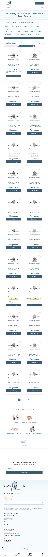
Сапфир (7, 29)
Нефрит (7, 26)
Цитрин (19, 31)
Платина (14, 29)
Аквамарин (30, 34)
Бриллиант (29, 29)
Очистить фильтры (26, 46)
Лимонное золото (16, 26)
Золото (32, 26)
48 (43, 43)
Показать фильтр (24, 38)
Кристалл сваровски (19, 34)
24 (41, 43)
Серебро (21, 29)
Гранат (12, 31)
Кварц (39, 31)
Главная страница (9, 21)
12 (39, 43)
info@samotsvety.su (10, 525)
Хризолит (32, 31)
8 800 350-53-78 (9, 529)
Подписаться (24, 472)
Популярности (23, 42)
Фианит (26, 31)
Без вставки (8, 34)
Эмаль (38, 26)
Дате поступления (10, 43)
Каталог (18, 21)
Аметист (37, 34)
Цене (16, 42)
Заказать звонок (9, 521)
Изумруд (26, 26)
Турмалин (36, 29)
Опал (6, 31)
